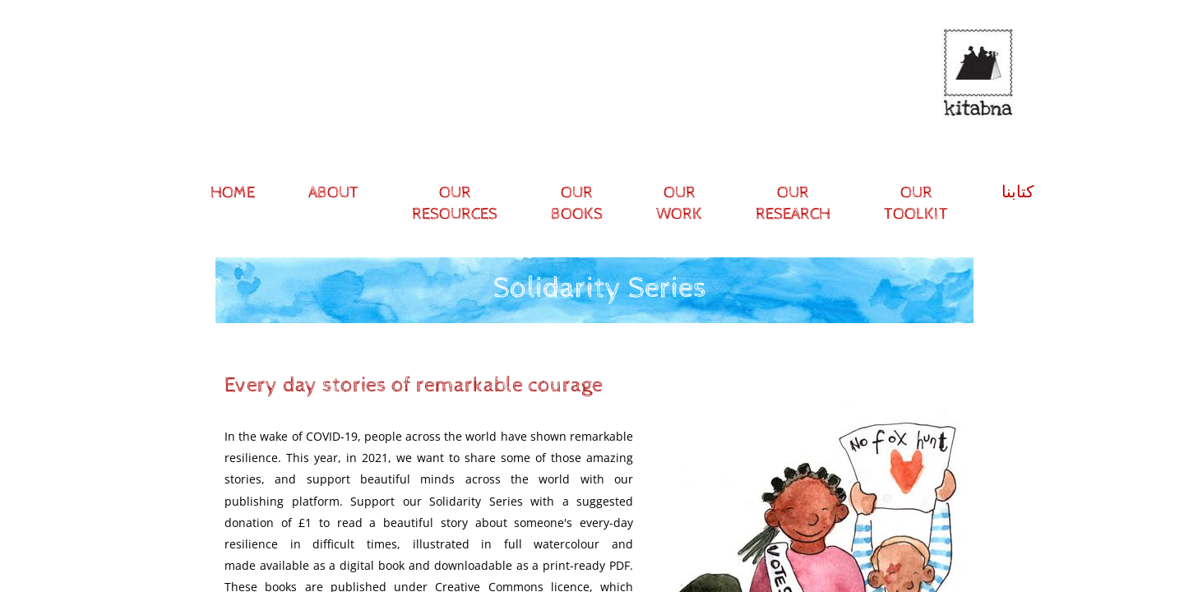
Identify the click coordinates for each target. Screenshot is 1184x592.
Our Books (577, 203)
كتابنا (1017, 192)
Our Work (679, 203)
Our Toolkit (916, 203)
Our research (793, 203)
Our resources (454, 203)
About (333, 192)
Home (232, 192)
